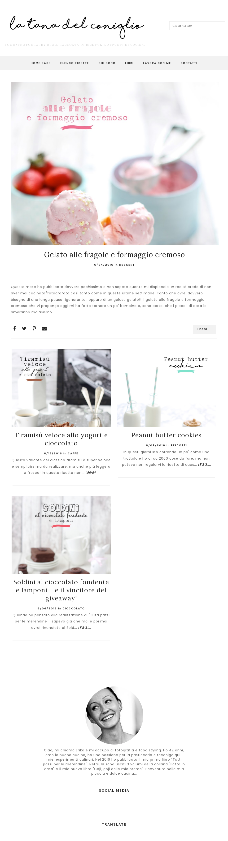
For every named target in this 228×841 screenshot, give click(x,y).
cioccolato (74, 608)
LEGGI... (204, 329)
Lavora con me (157, 63)
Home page (41, 63)
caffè (73, 453)
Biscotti (179, 445)
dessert (127, 264)
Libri (129, 63)
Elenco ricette (74, 63)
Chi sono (107, 63)
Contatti (189, 63)
